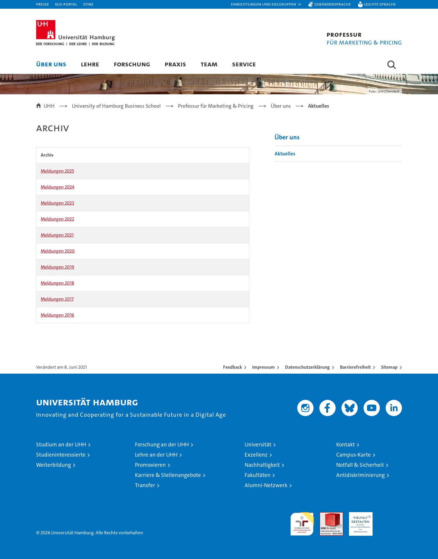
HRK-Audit (359, 515)
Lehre (90, 64)
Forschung (132, 64)
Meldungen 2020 (58, 251)
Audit (325, 515)
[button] (266, 4)
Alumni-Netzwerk (266, 485)
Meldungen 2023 (57, 203)
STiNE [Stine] (88, 4)
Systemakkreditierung (390, 515)
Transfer (145, 485)
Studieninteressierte (61, 454)
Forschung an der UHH (162, 444)
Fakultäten (257, 475)
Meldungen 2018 (57, 283)
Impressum (263, 367)
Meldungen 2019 (57, 267)
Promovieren (150, 465)
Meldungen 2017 (57, 299)
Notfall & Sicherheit (360, 465)
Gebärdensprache (332, 4)
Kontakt (345, 444)
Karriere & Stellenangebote (168, 475)
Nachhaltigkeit (262, 465)
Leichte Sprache (380, 4)
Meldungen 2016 (57, 315)
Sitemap (389, 367)
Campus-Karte (353, 454)
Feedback (232, 367)
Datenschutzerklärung (307, 367)
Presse (42, 4)
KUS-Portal (66, 4)
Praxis (175, 64)
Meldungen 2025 (57, 171)
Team (209, 64)
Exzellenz (256, 454)
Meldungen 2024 (57, 187)
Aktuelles (285, 153)
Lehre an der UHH (156, 454)
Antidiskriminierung (360, 475)
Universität (258, 444)
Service (244, 64)
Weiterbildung (53, 465)
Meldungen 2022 (57, 219)
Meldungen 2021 (57, 235)
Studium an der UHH (61, 444)
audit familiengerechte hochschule (302, 521)
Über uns (51, 64)
